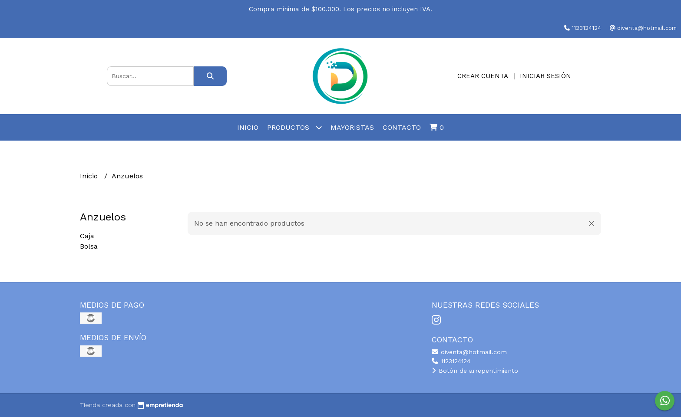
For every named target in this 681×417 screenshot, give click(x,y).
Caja (87, 236)
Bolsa (89, 246)
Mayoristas (352, 127)
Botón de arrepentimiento (475, 370)
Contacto (402, 127)
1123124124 (451, 361)
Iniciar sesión (545, 76)
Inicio (247, 127)
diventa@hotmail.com (469, 351)
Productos (294, 127)
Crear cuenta (482, 76)
